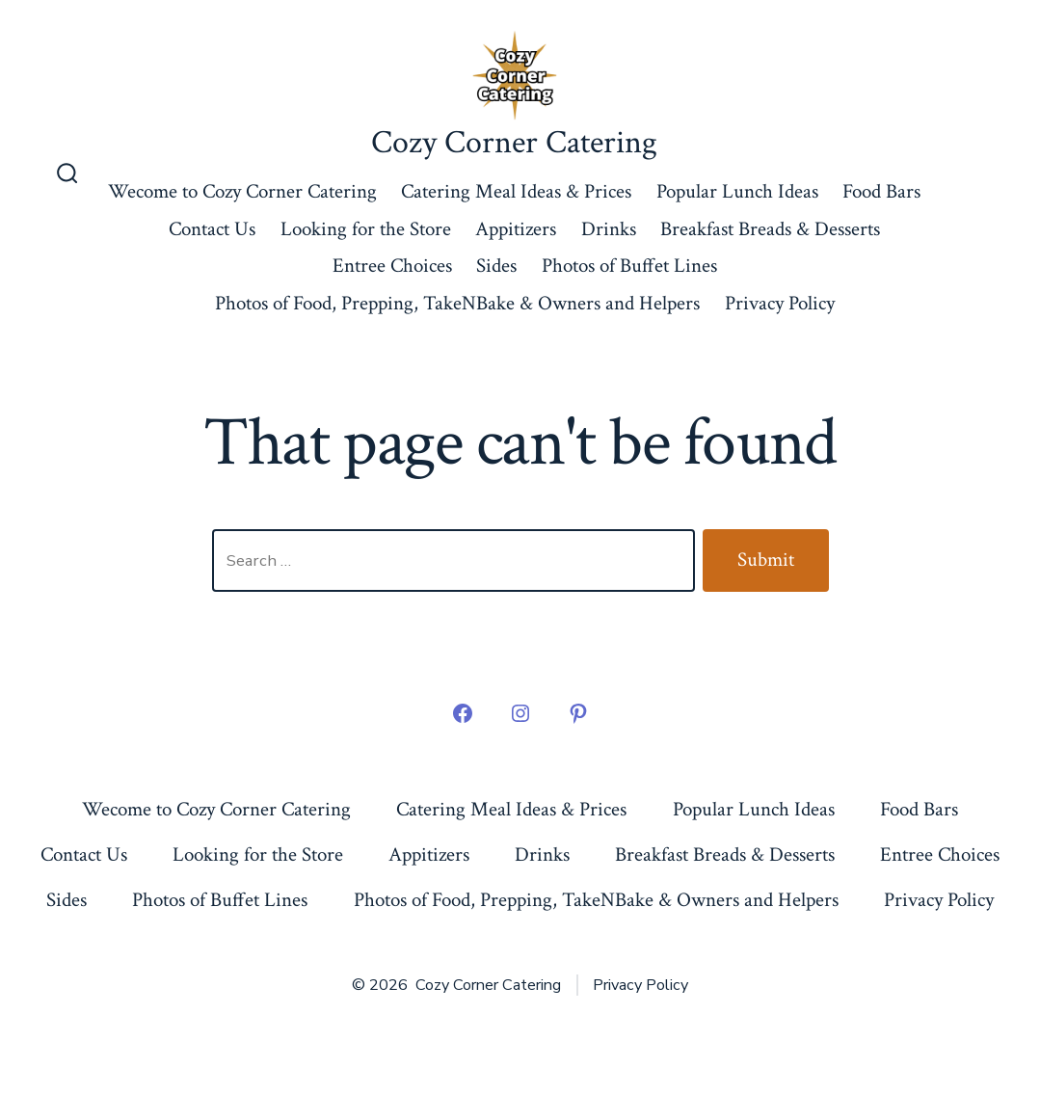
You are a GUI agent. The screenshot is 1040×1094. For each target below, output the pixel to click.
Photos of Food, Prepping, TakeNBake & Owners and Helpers (457, 303)
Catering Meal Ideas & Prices (516, 191)
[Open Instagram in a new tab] (520, 713)
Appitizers (515, 229)
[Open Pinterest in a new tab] (578, 713)
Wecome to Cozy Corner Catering (242, 191)
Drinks (608, 229)
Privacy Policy (780, 303)
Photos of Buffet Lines (629, 266)
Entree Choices (392, 266)
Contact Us (212, 229)
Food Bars (881, 191)
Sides (496, 266)
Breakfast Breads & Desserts (770, 229)
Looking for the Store (365, 229)
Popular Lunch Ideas (737, 191)
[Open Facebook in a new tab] (463, 713)
